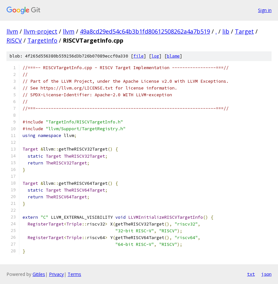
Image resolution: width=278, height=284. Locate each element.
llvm (12, 31)
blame (173, 56)
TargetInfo (42, 40)
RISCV (14, 40)
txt (251, 274)
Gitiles (39, 274)
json (266, 274)
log (155, 56)
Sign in (265, 10)
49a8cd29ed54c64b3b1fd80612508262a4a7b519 (145, 31)
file (138, 56)
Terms (74, 274)
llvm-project (40, 31)
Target (244, 31)
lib (225, 31)
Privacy (56, 274)
